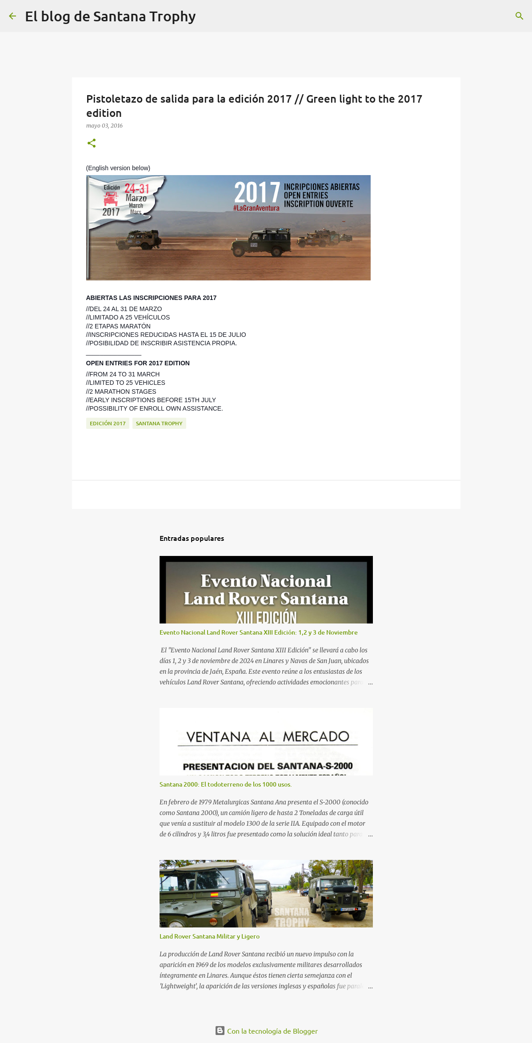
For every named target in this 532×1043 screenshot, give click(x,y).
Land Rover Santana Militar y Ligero (210, 936)
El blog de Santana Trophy (110, 15)
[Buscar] (208, 16)
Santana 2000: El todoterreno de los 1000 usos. (226, 784)
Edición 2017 (108, 423)
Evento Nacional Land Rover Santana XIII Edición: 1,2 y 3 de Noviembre (259, 632)
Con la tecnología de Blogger (266, 1030)
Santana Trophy (159, 423)
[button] (91, 144)
